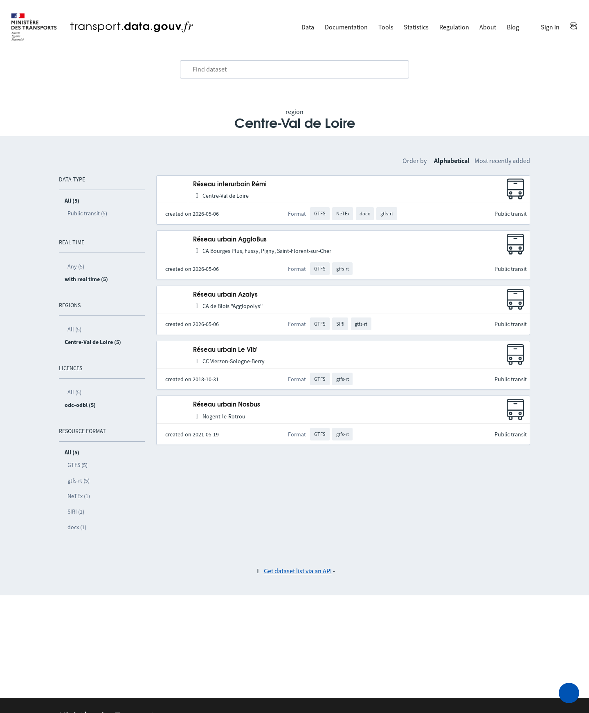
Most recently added (502, 160)
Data (307, 27)
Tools (385, 27)
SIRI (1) (75, 511)
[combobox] (294, 69)
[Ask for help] (569, 693)
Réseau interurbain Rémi (230, 184)
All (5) (74, 329)
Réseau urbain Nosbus (226, 405)
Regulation (454, 27)
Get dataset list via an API (298, 571)
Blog (513, 27)
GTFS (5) (77, 465)
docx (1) (76, 527)
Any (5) (75, 266)
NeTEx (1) (78, 496)
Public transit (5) (87, 213)
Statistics (416, 27)
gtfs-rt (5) (78, 480)
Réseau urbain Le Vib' (225, 350)
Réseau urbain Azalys (225, 295)
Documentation (346, 27)
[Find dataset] (294, 69)
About (487, 27)
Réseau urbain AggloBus (230, 240)
